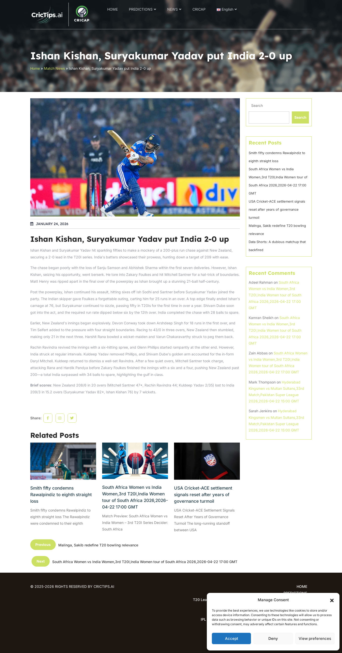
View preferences (315, 638)
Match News (54, 68)
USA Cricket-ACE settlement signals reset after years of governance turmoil (203, 495)
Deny (273, 638)
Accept (231, 638)
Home (35, 68)
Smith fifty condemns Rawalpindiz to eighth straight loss (61, 495)
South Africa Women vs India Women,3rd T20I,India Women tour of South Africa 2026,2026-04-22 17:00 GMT (135, 497)
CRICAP (199, 9)
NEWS (172, 9)
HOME (112, 9)
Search (257, 105)
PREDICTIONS (141, 9)
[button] (331, 599)
